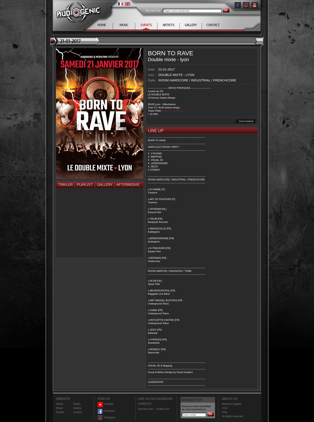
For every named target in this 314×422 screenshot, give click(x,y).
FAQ (224, 412)
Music (59, 408)
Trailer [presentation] (65, 184)
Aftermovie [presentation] (127, 184)
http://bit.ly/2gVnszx (173, 110)
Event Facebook (246, 121)
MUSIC (123, 25)
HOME (101, 25)
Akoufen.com (145, 408)
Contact (77, 412)
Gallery (104, 184)
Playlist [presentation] (85, 184)
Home (59, 403)
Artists (76, 403)
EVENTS (146, 25)
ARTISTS (168, 25)
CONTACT (213, 25)
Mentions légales (232, 403)
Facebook (106, 411)
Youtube (106, 404)
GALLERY (191, 25)
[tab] (65, 185)
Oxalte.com (162, 408)
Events (60, 412)
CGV (225, 408)
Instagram (107, 417)
